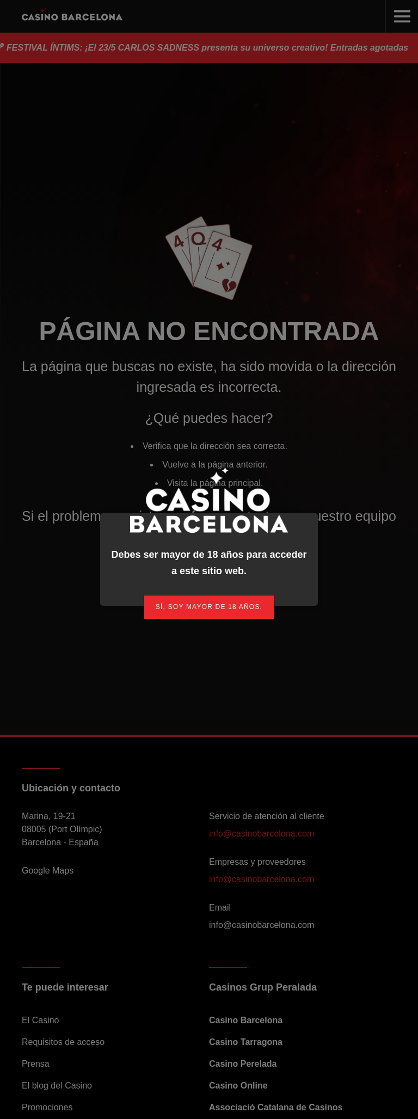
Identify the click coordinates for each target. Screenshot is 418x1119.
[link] (209, 607)
